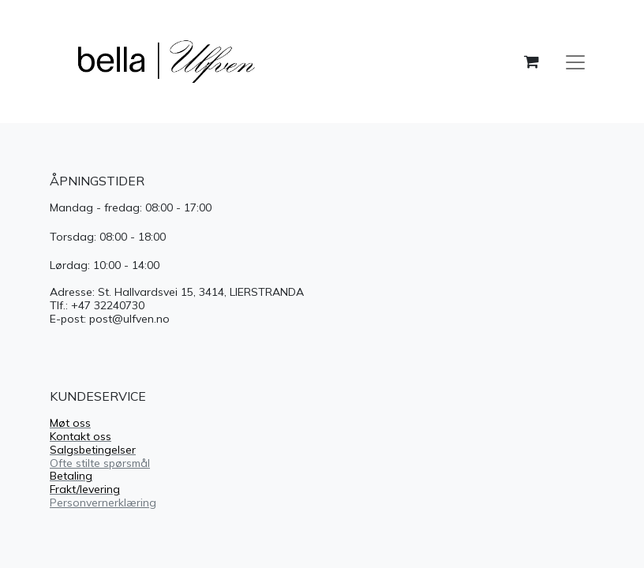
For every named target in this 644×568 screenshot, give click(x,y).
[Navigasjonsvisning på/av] (575, 61)
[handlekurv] (531, 61)
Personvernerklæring (103, 502)
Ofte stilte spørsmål (100, 463)
